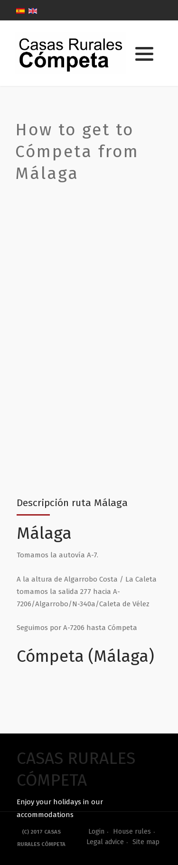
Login (96, 831)
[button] (144, 53)
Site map (145, 842)
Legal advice (105, 842)
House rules (132, 831)
